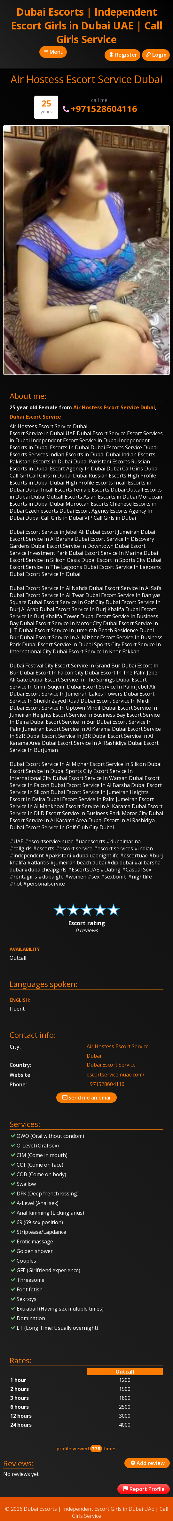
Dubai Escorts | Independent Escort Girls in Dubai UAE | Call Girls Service (86, 25)
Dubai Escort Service (35, 416)
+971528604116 (99, 108)
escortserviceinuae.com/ (116, 1074)
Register (122, 54)
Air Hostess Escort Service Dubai (114, 407)
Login (156, 54)
